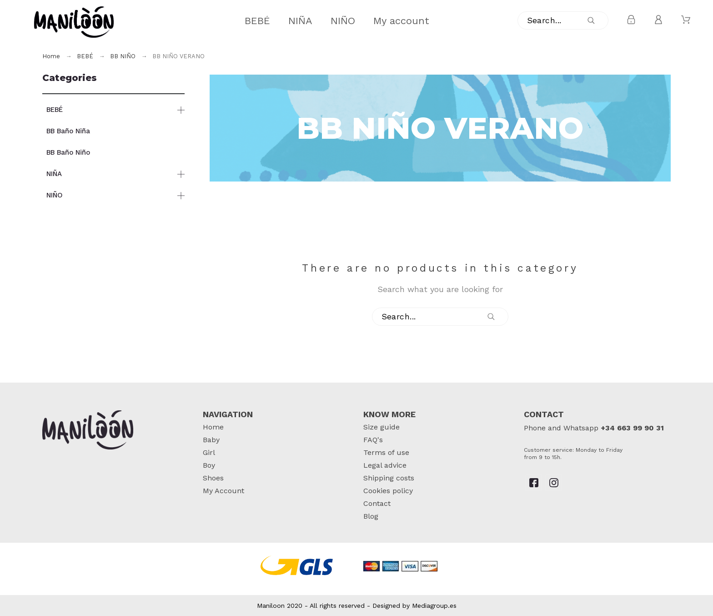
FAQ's (373, 439)
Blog (370, 516)
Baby (211, 439)
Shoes (213, 478)
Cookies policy (388, 490)
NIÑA (54, 174)
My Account (223, 490)
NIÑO (54, 195)
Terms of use (386, 452)
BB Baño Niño (68, 152)
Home (213, 427)
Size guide (381, 427)
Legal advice (385, 465)
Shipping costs (388, 478)
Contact (377, 503)
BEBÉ (54, 110)
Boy (209, 465)
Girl (209, 452)
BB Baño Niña (68, 131)
